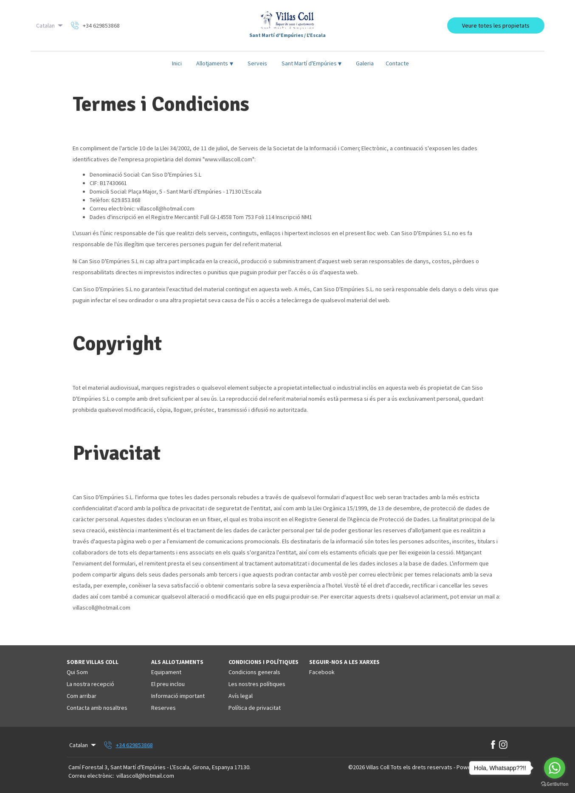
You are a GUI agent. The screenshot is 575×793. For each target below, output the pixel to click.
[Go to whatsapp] (554, 768)
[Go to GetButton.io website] (554, 784)
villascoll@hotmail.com (145, 775)
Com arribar (81, 696)
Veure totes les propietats (496, 25)
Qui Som (77, 672)
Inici (177, 63)
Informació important (178, 696)
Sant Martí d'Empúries (312, 63)
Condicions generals (254, 672)
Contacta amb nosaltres (97, 707)
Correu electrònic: (91, 775)
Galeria (365, 63)
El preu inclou (168, 684)
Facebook (322, 672)
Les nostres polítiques (256, 684)
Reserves (163, 707)
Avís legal (240, 696)
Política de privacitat (254, 707)
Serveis (257, 63)
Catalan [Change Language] (50, 25)
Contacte (397, 63)
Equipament (166, 672)
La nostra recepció (90, 684)
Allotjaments (214, 63)
